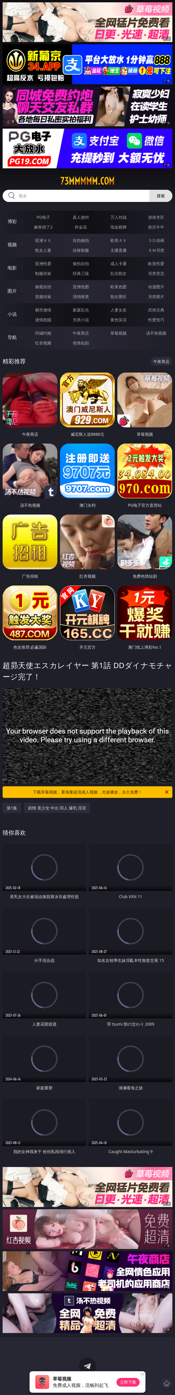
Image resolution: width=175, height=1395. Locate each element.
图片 (12, 291)
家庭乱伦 (81, 310)
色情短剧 (81, 343)
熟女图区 (118, 296)
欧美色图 (118, 286)
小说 (12, 314)
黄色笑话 (118, 319)
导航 (12, 337)
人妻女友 (118, 310)
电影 (12, 268)
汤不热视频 (156, 333)
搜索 (161, 195)
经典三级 (81, 273)
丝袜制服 (81, 250)
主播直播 (118, 250)
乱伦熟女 (118, 273)
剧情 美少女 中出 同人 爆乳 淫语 (57, 808)
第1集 (12, 808)
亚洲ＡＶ (43, 240)
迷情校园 (43, 319)
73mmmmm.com (87, 181)
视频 (12, 244)
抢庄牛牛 (156, 227)
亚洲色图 (81, 286)
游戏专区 (156, 217)
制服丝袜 (43, 273)
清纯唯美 (81, 296)
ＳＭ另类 (156, 250)
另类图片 (156, 296)
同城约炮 (43, 333)
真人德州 (81, 217)
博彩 (12, 221)
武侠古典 (156, 310)
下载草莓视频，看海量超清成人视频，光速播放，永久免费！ (101, 792)
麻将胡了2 (43, 227)
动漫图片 (156, 286)
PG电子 (43, 217)
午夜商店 (81, 333)
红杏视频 (43, 343)
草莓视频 (118, 333)
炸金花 (81, 227)
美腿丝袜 (43, 296)
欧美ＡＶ (118, 240)
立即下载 (128, 1382)
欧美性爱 (156, 263)
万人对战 (118, 217)
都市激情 (43, 310)
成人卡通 (118, 263)
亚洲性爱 (43, 263)
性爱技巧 (156, 319)
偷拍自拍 (81, 263)
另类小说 (81, 319)
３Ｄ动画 (156, 240)
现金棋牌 (118, 227)
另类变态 (156, 273)
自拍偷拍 (81, 240)
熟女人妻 (43, 250)
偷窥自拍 (43, 286)
